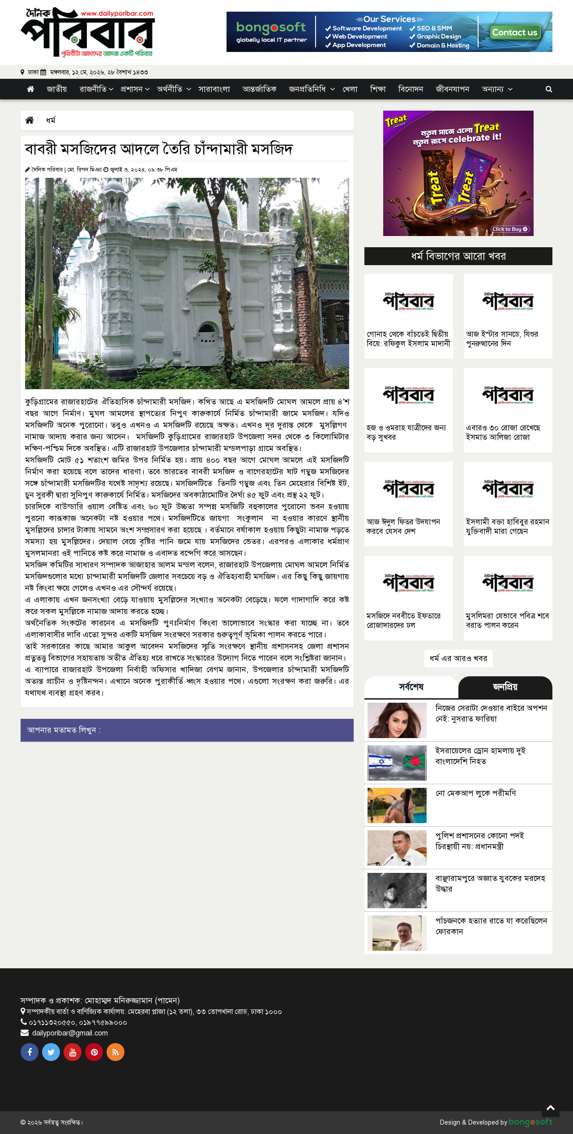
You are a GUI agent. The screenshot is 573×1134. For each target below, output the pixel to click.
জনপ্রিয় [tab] (505, 687)
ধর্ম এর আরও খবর (458, 658)
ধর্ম (50, 120)
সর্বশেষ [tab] (411, 687)
